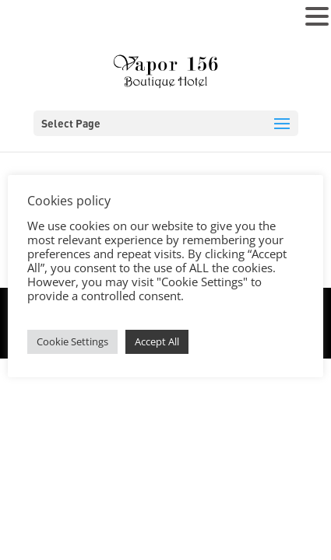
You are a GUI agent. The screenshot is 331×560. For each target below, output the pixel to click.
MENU (35, 19)
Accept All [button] (157, 341)
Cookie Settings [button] (72, 341)
